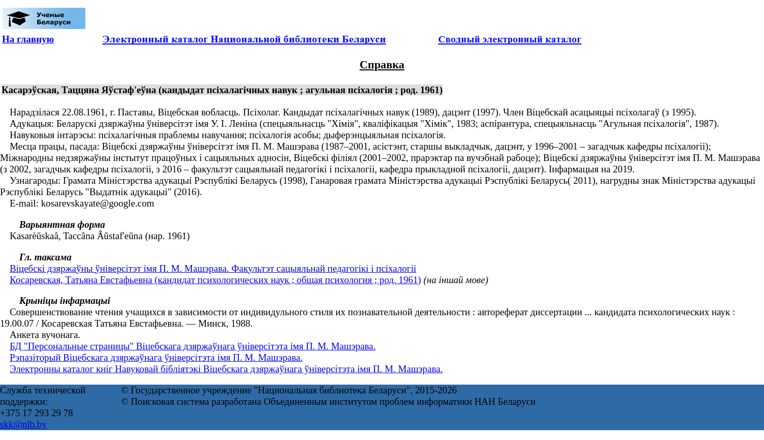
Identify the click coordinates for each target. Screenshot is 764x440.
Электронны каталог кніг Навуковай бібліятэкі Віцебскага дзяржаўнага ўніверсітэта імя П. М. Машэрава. (226, 368)
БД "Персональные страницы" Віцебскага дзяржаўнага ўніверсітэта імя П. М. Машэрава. (193, 346)
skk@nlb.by (23, 424)
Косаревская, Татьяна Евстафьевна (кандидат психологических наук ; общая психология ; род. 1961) (215, 279)
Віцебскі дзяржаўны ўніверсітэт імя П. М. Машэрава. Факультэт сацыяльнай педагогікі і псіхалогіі (213, 268)
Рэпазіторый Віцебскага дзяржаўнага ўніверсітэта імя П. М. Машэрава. (156, 357)
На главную (28, 39)
